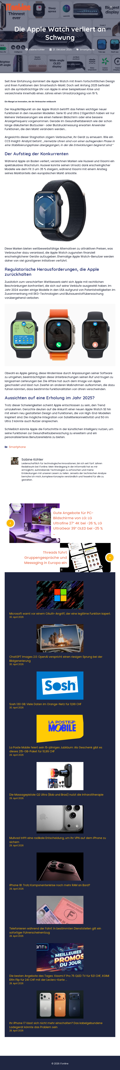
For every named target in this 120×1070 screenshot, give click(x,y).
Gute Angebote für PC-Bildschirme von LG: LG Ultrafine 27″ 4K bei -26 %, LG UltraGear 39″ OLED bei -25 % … (78, 523)
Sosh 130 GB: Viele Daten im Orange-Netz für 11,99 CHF (45, 704)
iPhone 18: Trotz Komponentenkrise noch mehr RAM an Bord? (49, 885)
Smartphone (17, 447)
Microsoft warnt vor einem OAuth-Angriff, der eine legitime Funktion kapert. (60, 614)
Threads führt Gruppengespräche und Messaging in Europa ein (45, 557)
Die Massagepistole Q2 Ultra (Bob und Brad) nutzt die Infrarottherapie (56, 795)
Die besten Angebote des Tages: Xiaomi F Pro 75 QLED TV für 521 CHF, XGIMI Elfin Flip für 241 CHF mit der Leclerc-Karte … (59, 978)
